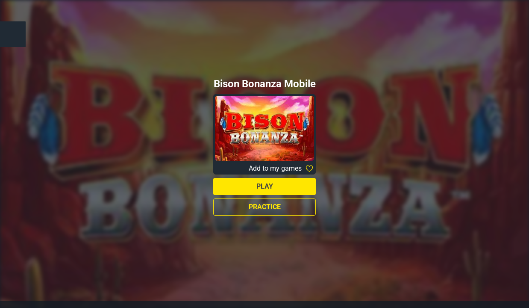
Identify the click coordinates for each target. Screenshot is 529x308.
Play (264, 186)
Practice (265, 207)
